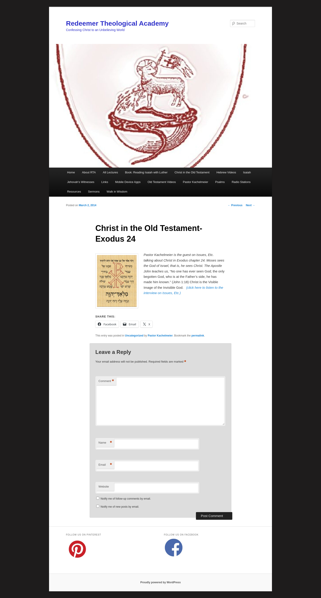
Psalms (220, 182)
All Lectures (110, 172)
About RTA (89, 172)
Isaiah (247, 172)
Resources (74, 191)
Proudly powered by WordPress (160, 582)
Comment (106, 381)
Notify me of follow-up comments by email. (126, 498)
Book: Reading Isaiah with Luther (146, 172)
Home (71, 172)
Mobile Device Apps (127, 182)
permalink (197, 335)
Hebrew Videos (226, 172)
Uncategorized (134, 335)
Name (105, 443)
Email (105, 465)
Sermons (94, 191)
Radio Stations (241, 182)
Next (250, 205)
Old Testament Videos (162, 182)
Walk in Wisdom (117, 191)
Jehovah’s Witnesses (80, 182)
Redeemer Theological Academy (117, 23)
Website (104, 486)
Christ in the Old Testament (192, 172)
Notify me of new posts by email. (120, 506)
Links (104, 182)
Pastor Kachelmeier (195, 182)
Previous (235, 205)
